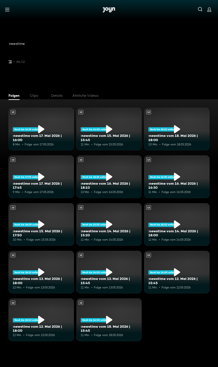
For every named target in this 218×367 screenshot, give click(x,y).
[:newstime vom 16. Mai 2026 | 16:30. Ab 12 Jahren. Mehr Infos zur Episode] (176, 176)
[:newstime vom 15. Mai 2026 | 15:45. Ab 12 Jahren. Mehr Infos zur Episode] (109, 129)
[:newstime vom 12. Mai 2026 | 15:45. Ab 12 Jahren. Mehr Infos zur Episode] (176, 272)
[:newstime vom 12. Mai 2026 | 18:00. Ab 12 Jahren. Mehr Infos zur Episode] (41, 319)
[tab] (15, 96)
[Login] (209, 9)
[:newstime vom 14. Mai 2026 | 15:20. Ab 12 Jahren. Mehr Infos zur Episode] (109, 224)
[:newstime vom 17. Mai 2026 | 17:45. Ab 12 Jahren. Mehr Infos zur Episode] (41, 176)
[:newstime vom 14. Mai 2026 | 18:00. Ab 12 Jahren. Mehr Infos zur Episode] (176, 224)
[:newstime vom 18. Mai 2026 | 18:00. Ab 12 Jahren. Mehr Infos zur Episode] (176, 129)
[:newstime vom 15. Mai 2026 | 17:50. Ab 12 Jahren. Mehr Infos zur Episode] (41, 224)
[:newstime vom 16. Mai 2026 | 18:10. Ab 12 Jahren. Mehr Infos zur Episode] (109, 176)
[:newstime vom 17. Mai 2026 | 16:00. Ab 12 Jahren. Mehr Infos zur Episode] (41, 129)
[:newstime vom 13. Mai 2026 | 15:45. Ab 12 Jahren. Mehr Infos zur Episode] (109, 272)
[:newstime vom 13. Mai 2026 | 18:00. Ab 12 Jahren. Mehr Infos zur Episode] (41, 272)
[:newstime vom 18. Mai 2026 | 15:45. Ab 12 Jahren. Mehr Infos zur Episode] (109, 319)
